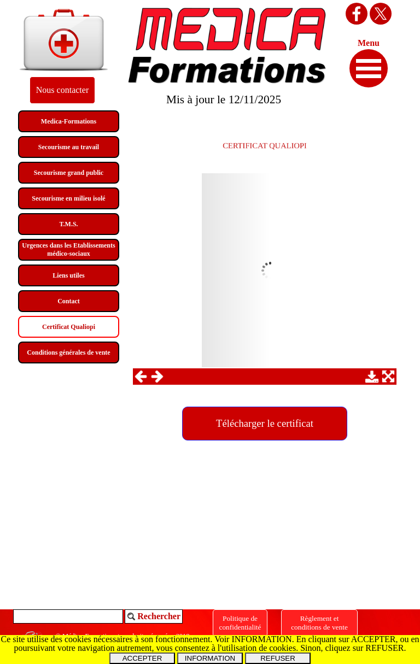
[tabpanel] (265, 144)
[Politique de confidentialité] (240, 623)
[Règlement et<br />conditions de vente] (319, 623)
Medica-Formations (68, 121)
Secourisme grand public (68, 173)
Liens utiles (68, 275)
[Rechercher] (68, 616)
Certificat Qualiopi (68, 327)
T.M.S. (68, 224)
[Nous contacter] (62, 90)
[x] (381, 14)
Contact (68, 301)
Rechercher (158, 616)
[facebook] (357, 14)
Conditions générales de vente (68, 352)
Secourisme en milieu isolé (68, 198)
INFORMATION (210, 658)
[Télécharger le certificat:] (265, 423)
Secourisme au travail (68, 147)
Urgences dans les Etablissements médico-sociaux (68, 249)
